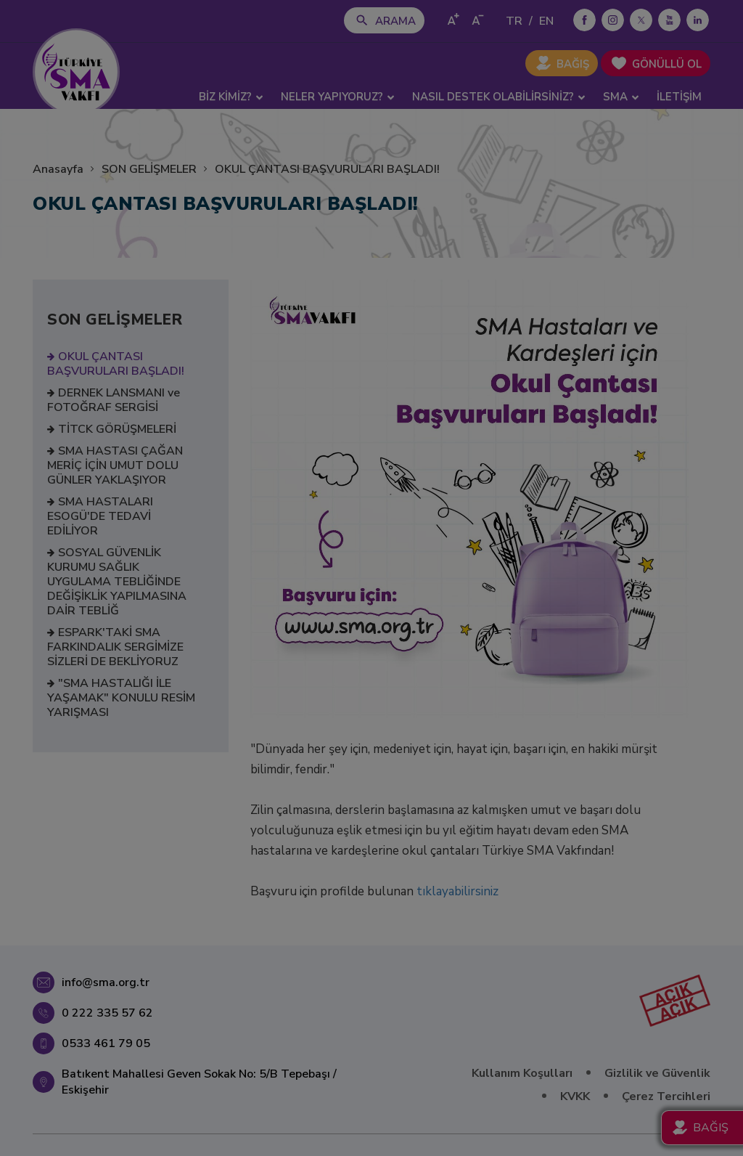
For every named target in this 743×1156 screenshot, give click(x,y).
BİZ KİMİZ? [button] (231, 96)
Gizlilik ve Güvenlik (657, 1073)
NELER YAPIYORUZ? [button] (338, 96)
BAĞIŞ (573, 64)
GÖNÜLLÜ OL (667, 64)
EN (546, 21)
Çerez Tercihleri (666, 1096)
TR (514, 21)
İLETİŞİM (679, 96)
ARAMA (395, 21)
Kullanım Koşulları (522, 1073)
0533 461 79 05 (106, 1043)
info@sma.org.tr (105, 982)
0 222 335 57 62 (107, 1013)
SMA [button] (621, 96)
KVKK (575, 1096)
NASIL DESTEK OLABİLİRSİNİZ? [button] (499, 96)
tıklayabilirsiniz (457, 891)
